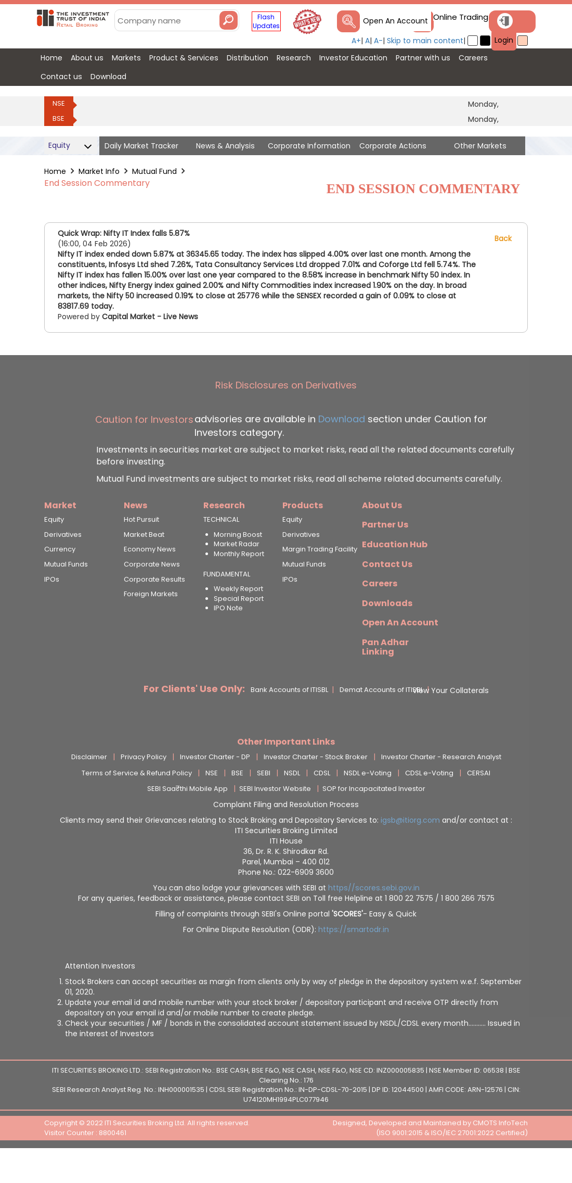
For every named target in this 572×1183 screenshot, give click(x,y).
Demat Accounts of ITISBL (381, 717)
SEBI (263, 799)
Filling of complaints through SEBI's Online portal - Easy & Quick (286, 941)
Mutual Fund (154, 171)
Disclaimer (89, 784)
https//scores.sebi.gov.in (374, 915)
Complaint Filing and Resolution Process (286, 831)
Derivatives (63, 561)
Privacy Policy (143, 784)
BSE (58, 118)
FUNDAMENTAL (226, 601)
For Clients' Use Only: (194, 715)
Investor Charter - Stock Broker (316, 784)
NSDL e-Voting (368, 799)
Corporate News (152, 591)
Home (55, 171)
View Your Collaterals (450, 717)
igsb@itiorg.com (411, 847)
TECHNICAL (221, 546)
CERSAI (478, 799)
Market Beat (144, 561)
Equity (54, 546)
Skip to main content (425, 40)
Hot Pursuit (141, 546)
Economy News (150, 576)
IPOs (51, 606)
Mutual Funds (66, 591)
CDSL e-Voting (429, 799)
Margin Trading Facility (319, 576)
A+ (356, 40)
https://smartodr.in (353, 956)
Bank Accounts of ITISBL (289, 717)
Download (340, 445)
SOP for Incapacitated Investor (373, 816)
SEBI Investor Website (275, 816)
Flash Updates (266, 21)
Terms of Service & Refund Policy (137, 799)
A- (378, 40)
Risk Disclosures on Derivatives (286, 412)
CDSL (322, 799)
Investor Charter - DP (215, 784)
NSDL (292, 799)
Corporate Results (154, 606)
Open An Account (395, 21)
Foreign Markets (151, 621)
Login (504, 40)
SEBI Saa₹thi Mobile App (187, 816)
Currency (59, 576)
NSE (59, 103)
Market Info (99, 171)
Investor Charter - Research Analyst (441, 784)
